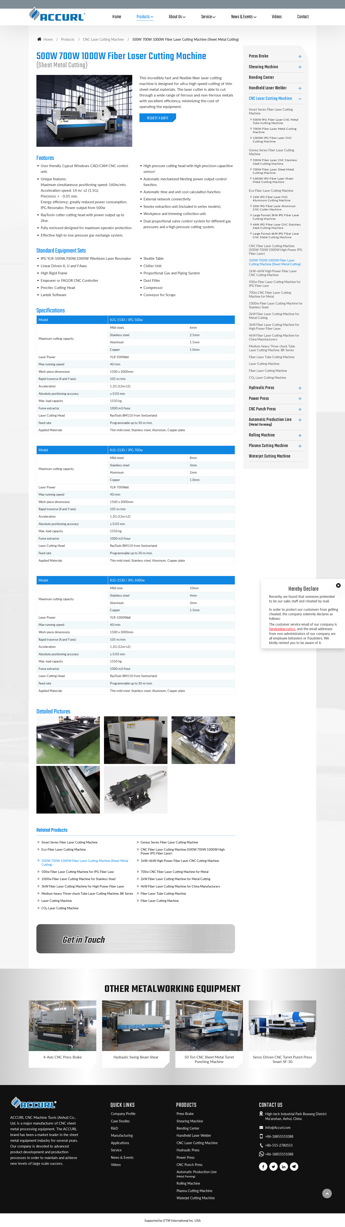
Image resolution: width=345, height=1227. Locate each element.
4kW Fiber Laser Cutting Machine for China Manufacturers (180, 886)
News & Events (122, 1157)
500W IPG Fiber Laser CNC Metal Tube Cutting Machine (275, 121)
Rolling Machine (262, 435)
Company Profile (123, 1114)
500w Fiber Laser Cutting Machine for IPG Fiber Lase (77, 872)
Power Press (259, 398)
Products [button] (143, 17)
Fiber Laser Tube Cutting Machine (163, 893)
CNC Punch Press (262, 409)
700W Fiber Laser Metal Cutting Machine (274, 130)
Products (67, 39)
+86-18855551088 (279, 1136)
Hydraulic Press (261, 387)
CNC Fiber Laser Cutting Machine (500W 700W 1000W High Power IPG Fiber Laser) (183, 851)
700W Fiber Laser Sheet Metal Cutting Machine (273, 171)
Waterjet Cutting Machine (270, 456)
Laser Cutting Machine (56, 901)
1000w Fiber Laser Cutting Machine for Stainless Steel (78, 879)
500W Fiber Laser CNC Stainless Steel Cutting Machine (275, 161)
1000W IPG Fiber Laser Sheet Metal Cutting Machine (273, 180)
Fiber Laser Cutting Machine (160, 901)
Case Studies (120, 1121)
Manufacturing (122, 1135)
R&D (114, 1128)
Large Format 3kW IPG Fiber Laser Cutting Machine (276, 216)
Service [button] (206, 17)
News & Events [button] (242, 17)
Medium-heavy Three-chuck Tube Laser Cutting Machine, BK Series (87, 893)
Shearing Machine (263, 67)
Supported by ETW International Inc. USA (172, 1220)
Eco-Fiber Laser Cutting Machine (63, 849)
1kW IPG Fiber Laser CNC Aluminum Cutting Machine (272, 198)
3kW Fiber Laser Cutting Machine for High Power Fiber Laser (82, 886)
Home (116, 17)
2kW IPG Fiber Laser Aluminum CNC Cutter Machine (274, 207)
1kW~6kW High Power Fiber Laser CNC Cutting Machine (180, 861)
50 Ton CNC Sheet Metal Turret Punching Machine (209, 1059)
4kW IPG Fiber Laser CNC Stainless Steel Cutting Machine (277, 226)
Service (116, 1150)
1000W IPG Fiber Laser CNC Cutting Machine (272, 139)
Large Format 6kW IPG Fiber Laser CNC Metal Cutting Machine (276, 235)
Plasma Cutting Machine (268, 445)
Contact (303, 17)
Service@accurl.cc (282, 629)
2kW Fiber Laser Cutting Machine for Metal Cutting (175, 879)
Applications (120, 1143)
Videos (277, 17)
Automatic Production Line (276, 422)
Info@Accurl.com (278, 1128)
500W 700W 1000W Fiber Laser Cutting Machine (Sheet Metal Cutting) (84, 862)
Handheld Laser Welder (268, 88)
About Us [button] (175, 17)
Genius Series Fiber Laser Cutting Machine (169, 842)
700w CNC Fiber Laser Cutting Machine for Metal (174, 872)
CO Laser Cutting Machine (60, 908)
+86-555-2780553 (279, 1145)
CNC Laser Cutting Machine (103, 39)
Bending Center (261, 77)
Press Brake (258, 56)
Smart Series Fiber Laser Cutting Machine (69, 842)
